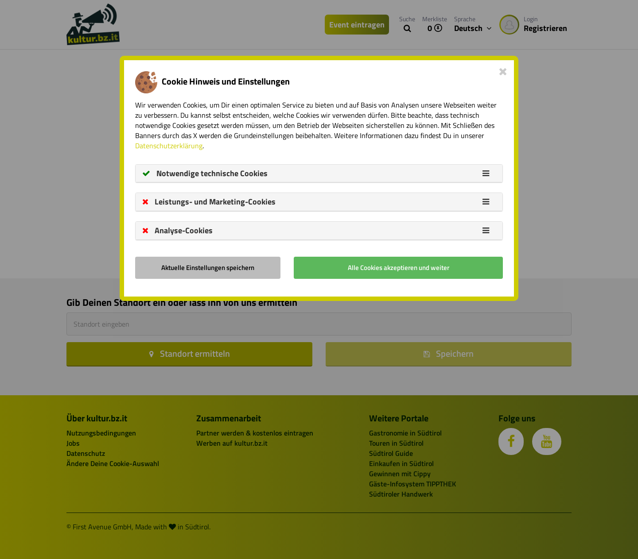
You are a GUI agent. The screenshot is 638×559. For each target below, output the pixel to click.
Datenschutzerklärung (168, 145)
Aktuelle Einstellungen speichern (207, 267)
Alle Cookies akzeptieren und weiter (398, 267)
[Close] (503, 71)
